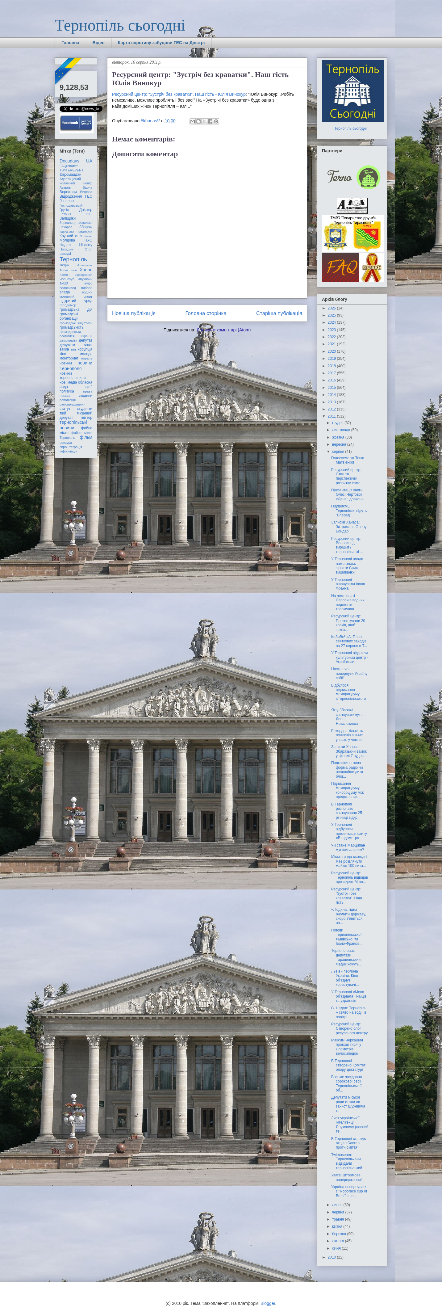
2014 (332, 395)
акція (64, 283)
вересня (339, 444)
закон (64, 349)
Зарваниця (68, 223)
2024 (332, 322)
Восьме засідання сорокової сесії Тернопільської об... (346, 1083)
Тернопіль (73, 259)
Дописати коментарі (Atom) (224, 329)
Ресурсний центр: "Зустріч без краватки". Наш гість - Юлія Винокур (179, 94)
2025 (332, 315)
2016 (332, 380)
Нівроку (85, 245)
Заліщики (68, 218)
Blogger (268, 1303)
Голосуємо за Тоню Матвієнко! (347, 460)
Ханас (86, 269)
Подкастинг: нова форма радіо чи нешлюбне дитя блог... (347, 769)
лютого (338, 1241)
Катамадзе (85, 231)
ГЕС (88, 196)
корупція (85, 349)
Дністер (85, 210)
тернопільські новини (73, 425)
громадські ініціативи (76, 323)
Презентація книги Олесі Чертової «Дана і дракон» (347, 494)
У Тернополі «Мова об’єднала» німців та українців (349, 996)
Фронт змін (68, 270)
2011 (332, 416)
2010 (332, 1257)
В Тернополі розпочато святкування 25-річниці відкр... (347, 811)
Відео (99, 42)
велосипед (68, 288)
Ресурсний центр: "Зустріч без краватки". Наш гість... (346, 896)
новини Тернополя (76, 365)
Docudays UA (76, 160)
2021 (332, 344)
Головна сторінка (206, 313)
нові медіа (68, 382)
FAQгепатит (69, 166)
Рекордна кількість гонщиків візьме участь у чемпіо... (348, 735)
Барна (87, 187)
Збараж (85, 227)
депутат (85, 340)
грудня (338, 423)
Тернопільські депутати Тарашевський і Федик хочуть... (346, 957)
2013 (332, 402)
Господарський (71, 205)
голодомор (68, 305)
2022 (332, 337)
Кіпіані (88, 236)
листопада (341, 430)
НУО (88, 240)
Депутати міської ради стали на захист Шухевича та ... (348, 1104)
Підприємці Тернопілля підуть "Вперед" (349, 510)
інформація (68, 451)
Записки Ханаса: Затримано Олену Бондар (349, 526)
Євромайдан (70, 174)
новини (66, 363)
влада (65, 292)
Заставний (85, 223)
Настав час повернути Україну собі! (349, 673)
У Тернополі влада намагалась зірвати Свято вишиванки (347, 565)
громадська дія (76, 309)
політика (67, 391)
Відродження (71, 196)
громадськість (72, 327)
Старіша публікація (279, 313)
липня (338, 1205)
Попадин (66, 249)
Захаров (66, 227)
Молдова (67, 240)
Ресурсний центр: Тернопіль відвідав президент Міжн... (349, 877)
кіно (63, 354)
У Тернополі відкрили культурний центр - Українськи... (349, 657)
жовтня (338, 437)
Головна (70, 42)
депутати (67, 345)
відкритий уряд (76, 301)
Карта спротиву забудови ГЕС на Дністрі (161, 42)
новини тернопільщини (72, 375)
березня (339, 1234)
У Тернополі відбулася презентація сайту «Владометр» (349, 831)
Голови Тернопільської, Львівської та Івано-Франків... (347, 937)
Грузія (64, 210)
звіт (73, 349)
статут (65, 408)
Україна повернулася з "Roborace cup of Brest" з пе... (349, 1191)
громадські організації (69, 316)
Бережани (68, 192)
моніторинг (69, 358)
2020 (332, 351)
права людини (76, 395)
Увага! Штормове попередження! (346, 1177)
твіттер (86, 417)
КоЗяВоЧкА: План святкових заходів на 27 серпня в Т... (349, 641)
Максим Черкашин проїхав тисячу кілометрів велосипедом (347, 1047)
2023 (332, 330)
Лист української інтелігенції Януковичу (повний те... (350, 1124)
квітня (337, 1226)
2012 (332, 409)
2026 (332, 308)
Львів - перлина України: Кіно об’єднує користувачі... (345, 978)
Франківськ (84, 265)
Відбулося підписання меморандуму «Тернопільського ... (348, 694)
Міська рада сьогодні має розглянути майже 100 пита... (349, 861)
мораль (86, 358)
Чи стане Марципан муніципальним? (348, 847)
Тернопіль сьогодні (120, 25)
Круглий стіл (71, 236)
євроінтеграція (71, 447)
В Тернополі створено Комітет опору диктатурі (348, 1065)
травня (338, 1219)
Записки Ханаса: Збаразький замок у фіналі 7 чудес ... (349, 751)
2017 (332, 373)
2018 (332, 366)
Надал (65, 245)
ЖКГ (88, 214)
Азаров (65, 187)
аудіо (88, 283)
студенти (84, 408)
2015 (332, 387)
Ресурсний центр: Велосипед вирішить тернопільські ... (347, 545)
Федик (64, 265)
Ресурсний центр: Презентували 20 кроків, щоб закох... (348, 623)
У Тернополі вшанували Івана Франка (348, 584)
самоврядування (72, 404)
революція (68, 400)
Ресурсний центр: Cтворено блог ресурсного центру (349, 1028)
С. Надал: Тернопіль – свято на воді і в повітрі (348, 1012)
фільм (86, 437)
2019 (332, 358)
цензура (66, 442)
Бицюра (86, 192)
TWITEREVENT (71, 170)
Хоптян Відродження (76, 274)
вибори (86, 288)
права (87, 391)
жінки (88, 345)
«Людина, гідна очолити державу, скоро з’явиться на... (348, 916)
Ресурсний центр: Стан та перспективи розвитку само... (347, 476)
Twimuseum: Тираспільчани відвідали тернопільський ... (348, 1161)
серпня (338, 451)
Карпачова (67, 231)
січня (337, 1248)
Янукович (85, 279)
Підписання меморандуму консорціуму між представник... (347, 790)
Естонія (65, 214)
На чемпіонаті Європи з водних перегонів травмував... (348, 602)
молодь (86, 354)
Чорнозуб (67, 279)
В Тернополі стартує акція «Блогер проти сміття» (348, 1143)
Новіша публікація (134, 313)
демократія (68, 340)
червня (338, 1212)
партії (88, 387)
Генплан (67, 201)
